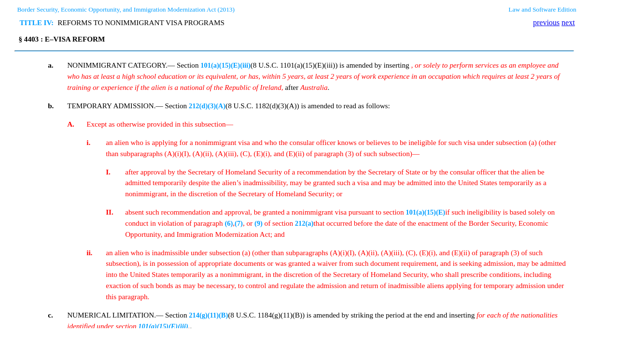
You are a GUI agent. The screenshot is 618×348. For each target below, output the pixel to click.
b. (51, 106)
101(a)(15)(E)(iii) (225, 65)
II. (109, 212)
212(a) (304, 223)
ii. (89, 252)
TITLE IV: (36, 22)
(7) (239, 223)
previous (546, 22)
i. (88, 142)
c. (50, 315)
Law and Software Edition (542, 9)
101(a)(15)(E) (425, 212)
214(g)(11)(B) (208, 315)
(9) (258, 223)
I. (108, 172)
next (568, 22)
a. (50, 65)
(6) (229, 223)
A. (70, 124)
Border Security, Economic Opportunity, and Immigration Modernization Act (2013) (126, 9)
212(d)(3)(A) (207, 106)
